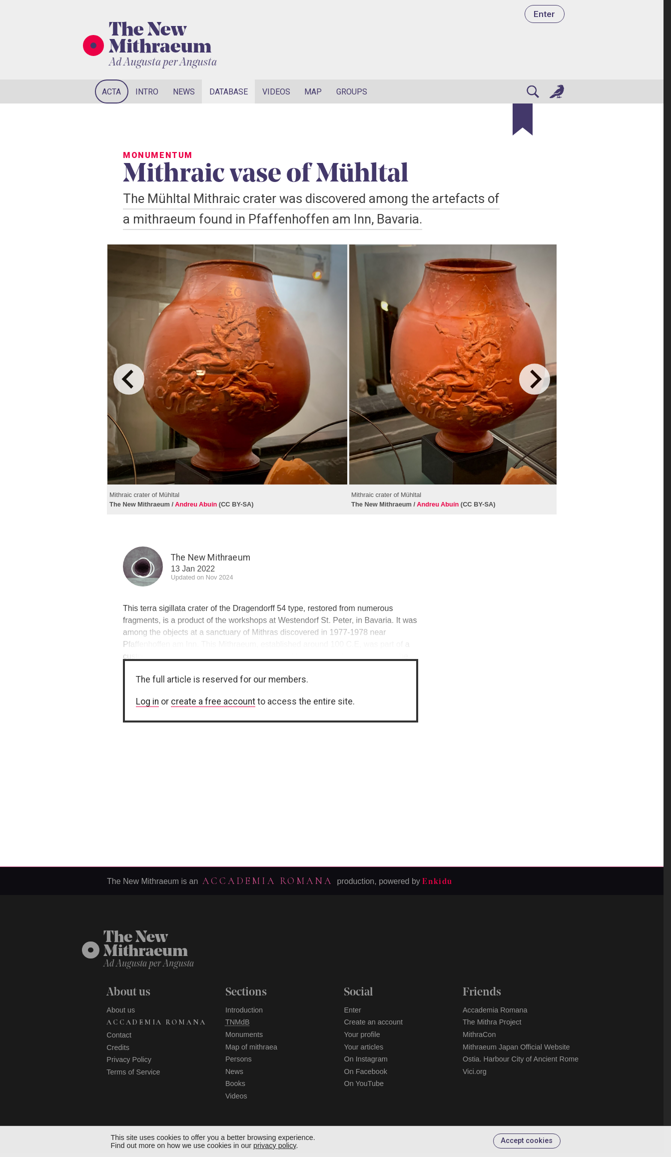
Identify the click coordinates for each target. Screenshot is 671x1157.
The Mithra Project (492, 1022)
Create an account (373, 1022)
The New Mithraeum (160, 39)
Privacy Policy (128, 1060)
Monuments (244, 1034)
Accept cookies (527, 1140)
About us (120, 1010)
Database (228, 91)
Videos (276, 91)
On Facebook (365, 1072)
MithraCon (479, 1034)
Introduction (244, 1010)
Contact (118, 1035)
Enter (544, 14)
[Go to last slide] (128, 379)
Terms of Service (133, 1072)
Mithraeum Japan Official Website (516, 1047)
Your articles (363, 1047)
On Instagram (365, 1059)
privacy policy (274, 1146)
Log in (147, 701)
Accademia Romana (267, 881)
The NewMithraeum (145, 945)
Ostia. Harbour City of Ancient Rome (521, 1059)
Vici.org (475, 1072)
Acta (111, 91)
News (184, 91)
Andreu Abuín (196, 504)
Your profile (362, 1034)
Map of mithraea (251, 1047)
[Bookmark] (523, 120)
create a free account (213, 701)
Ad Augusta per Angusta (163, 62)
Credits (117, 1048)
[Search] (533, 92)
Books (235, 1084)
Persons (238, 1059)
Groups (351, 91)
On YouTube (364, 1084)
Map (313, 91)
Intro (146, 91)
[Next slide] (534, 379)
